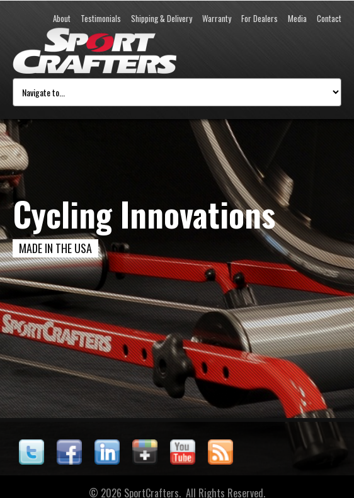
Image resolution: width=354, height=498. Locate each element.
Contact (329, 18)
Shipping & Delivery (161, 18)
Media (297, 18)
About (62, 18)
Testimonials (101, 18)
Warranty (216, 18)
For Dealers (259, 18)
